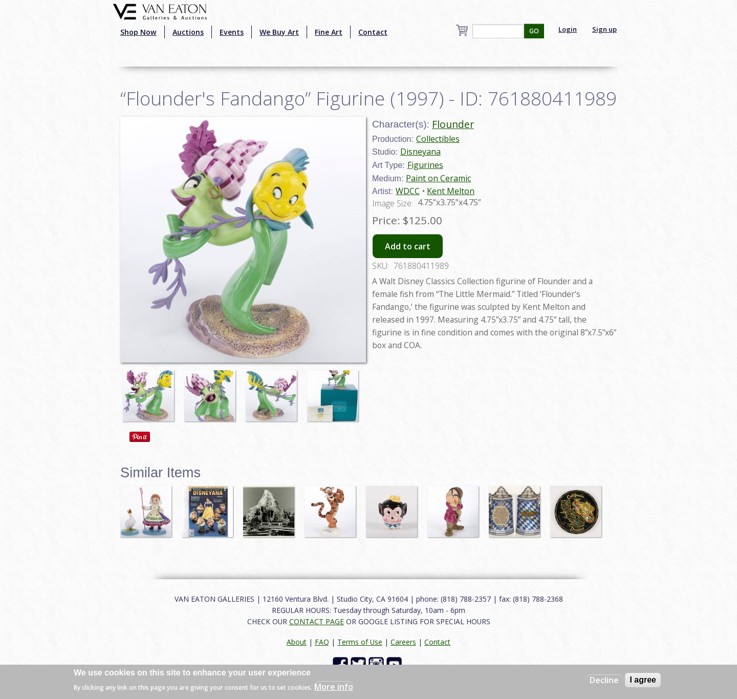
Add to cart (407, 246)
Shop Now (138, 32)
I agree (643, 679)
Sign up (604, 29)
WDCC (408, 191)
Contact (372, 32)
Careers (403, 642)
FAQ (322, 642)
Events (232, 32)
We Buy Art (279, 32)
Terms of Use (359, 642)
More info (333, 686)
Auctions (188, 32)
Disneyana (420, 151)
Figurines (425, 165)
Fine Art (328, 32)
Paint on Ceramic (438, 178)
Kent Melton (450, 191)
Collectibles (438, 138)
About (297, 642)
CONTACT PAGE (316, 621)
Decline (604, 680)
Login (567, 29)
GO (534, 31)
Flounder (453, 124)
